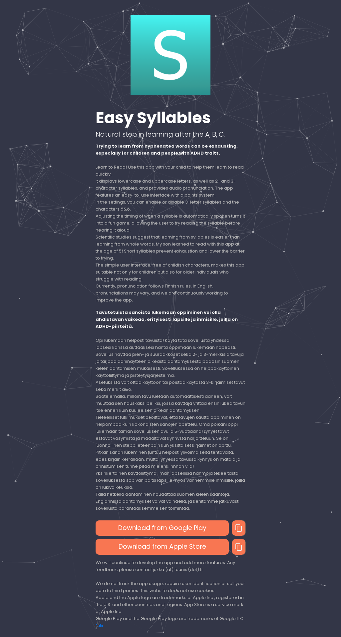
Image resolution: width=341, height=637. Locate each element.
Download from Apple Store (162, 546)
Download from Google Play (162, 527)
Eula (99, 625)
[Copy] (238, 528)
